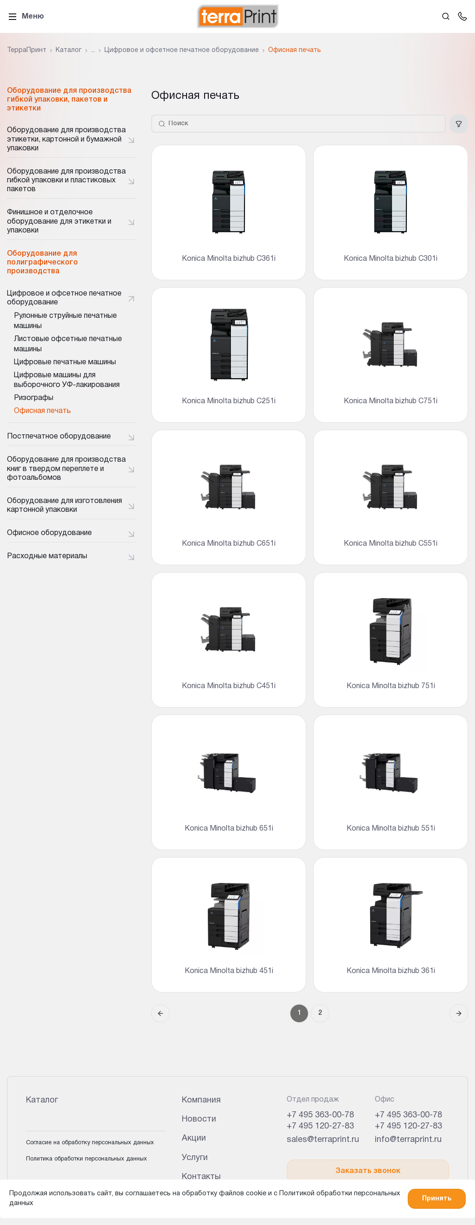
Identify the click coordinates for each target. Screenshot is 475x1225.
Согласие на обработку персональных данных (90, 1143)
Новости (199, 1119)
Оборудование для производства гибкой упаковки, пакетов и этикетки (69, 100)
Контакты (201, 1177)
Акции (194, 1138)
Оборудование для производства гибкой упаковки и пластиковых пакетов (66, 180)
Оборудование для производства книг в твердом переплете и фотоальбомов (66, 469)
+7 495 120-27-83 (320, 1126)
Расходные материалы (47, 556)
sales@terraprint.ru (323, 1140)
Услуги (195, 1158)
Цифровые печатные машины (65, 362)
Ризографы (33, 398)
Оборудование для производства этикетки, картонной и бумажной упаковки (66, 139)
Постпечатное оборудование (59, 436)
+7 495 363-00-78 (320, 1115)
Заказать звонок (367, 1171)
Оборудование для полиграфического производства (42, 263)
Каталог (42, 1100)
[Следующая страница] (458, 1013)
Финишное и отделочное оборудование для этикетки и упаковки (59, 221)
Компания (201, 1100)
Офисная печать (42, 411)
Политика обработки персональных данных (86, 1159)
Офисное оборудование (49, 533)
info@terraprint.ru (408, 1140)
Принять (436, 1199)
